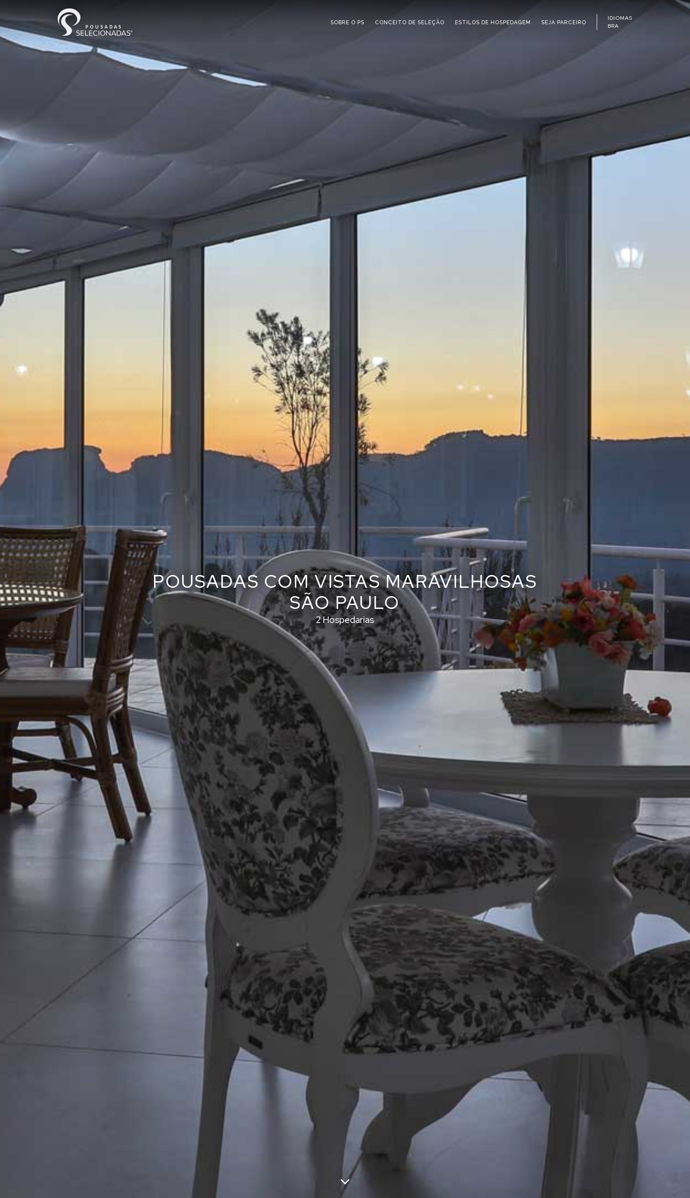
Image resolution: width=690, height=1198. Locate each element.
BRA (613, 25)
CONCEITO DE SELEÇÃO (409, 22)
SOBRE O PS (347, 22)
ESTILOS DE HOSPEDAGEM (493, 22)
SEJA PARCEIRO (563, 22)
